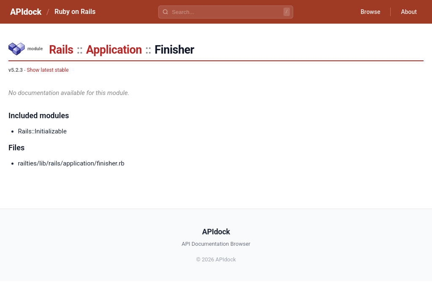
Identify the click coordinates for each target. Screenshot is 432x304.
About (409, 11)
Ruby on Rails (74, 12)
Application (114, 50)
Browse (371, 11)
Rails (61, 50)
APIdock (25, 12)
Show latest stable (47, 70)
